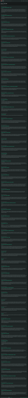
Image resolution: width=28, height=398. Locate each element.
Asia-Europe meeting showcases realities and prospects (8, 202)
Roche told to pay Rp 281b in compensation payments (8, 64)
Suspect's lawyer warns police (5, 333)
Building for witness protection (5, 167)
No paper (2, 313)
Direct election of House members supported (7, 326)
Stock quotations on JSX (4, 223)
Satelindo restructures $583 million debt (6, 390)
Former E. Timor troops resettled (5, 195)
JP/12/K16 (2, 307)
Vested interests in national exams (5, 42)
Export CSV (24, 397)
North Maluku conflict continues (5, 266)
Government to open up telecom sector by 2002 (7, 182)
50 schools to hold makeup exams (5, 189)
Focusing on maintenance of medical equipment (7, 287)
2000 (1, 2)
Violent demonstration (4, 153)
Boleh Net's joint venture (4, 292)
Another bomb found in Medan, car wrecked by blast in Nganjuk (9, 86)
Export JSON (26, 397)
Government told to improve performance (6, 244)
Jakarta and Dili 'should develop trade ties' (6, 280)
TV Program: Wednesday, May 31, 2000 (6, 7)
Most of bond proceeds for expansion (6, 209)
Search (21, 397)
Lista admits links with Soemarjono (5, 369)
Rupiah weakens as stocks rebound (5, 132)
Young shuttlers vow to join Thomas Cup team (7, 383)
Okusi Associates (10, 397)
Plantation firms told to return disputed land (6, 118)
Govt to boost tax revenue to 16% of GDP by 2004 (7, 57)
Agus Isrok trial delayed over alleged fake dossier (7, 230)
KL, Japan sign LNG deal (4, 99)
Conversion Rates (3, 114)
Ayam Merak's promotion (4, 340)
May (3, 2)
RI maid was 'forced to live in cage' (5, 237)
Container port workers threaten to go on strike (7, 29)
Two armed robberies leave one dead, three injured (7, 146)
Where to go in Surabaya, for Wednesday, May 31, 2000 (8, 354)
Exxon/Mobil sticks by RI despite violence (6, 15)
